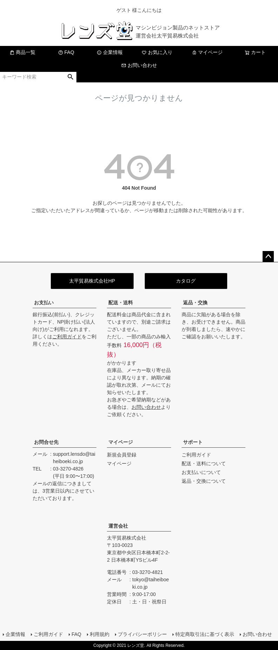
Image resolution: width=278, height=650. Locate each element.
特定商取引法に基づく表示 (204, 634)
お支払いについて (201, 472)
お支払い (44, 302)
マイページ (207, 52)
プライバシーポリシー (142, 634)
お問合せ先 (46, 442)
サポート (193, 442)
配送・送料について (204, 463)
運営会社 (118, 526)
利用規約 (99, 634)
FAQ (66, 52)
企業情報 (110, 52)
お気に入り (157, 52)
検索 (70, 77)
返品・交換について (204, 481)
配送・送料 (120, 302)
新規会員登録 (121, 455)
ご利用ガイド (67, 336)
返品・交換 (195, 302)
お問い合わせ (139, 65)
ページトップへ (268, 256)
